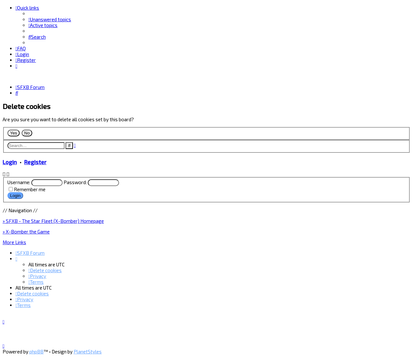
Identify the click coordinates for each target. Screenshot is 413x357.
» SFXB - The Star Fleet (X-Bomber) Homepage (53, 221)
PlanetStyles (88, 351)
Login (10, 161)
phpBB (36, 351)
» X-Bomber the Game (26, 231)
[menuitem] (49, 19)
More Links (14, 242)
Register (35, 161)
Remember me (29, 189)
